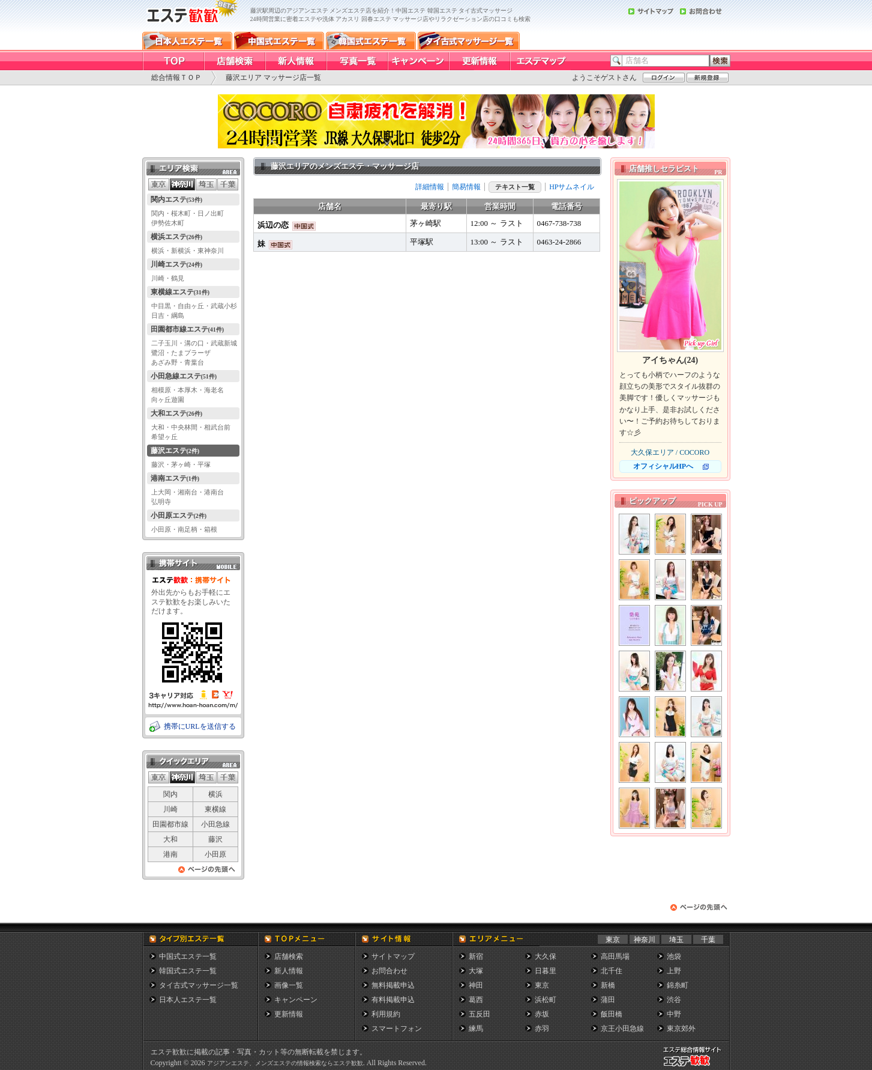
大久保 (545, 956)
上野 (674, 971)
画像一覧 (288, 985)
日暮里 (545, 971)
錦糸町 (677, 985)
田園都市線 (170, 824)
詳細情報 (429, 187)
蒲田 (608, 1000)
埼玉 (676, 939)
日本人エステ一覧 (188, 1000)
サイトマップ (393, 956)
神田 (476, 985)
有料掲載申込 (393, 1000)
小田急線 (215, 824)
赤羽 (542, 1028)
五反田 (479, 1014)
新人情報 (288, 971)
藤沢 (215, 839)
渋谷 (674, 1000)
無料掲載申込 (393, 985)
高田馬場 (615, 956)
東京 (613, 939)
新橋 (608, 985)
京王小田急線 (622, 1028)
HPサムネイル (571, 187)
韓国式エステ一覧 (188, 971)
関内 (170, 794)
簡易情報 (466, 187)
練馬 (476, 1028)
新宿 (476, 956)
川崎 (170, 809)
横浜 (215, 794)
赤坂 (542, 1014)
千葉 (708, 939)
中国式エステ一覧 (188, 956)
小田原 (215, 854)
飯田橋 (611, 1014)
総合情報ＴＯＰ (176, 77)
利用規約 (385, 1014)
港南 (170, 854)
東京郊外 (681, 1028)
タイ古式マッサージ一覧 (198, 985)
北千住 (611, 971)
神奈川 (644, 939)
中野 (674, 1014)
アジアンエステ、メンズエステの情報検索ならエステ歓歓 (285, 1063)
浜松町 (545, 1000)
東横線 (215, 809)
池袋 (674, 956)
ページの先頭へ (207, 872)
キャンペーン (295, 1000)
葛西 (476, 1000)
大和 (170, 839)
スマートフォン (396, 1028)
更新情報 (288, 1014)
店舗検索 (288, 956)
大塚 (476, 971)
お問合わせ (389, 971)
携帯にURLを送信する (200, 726)
